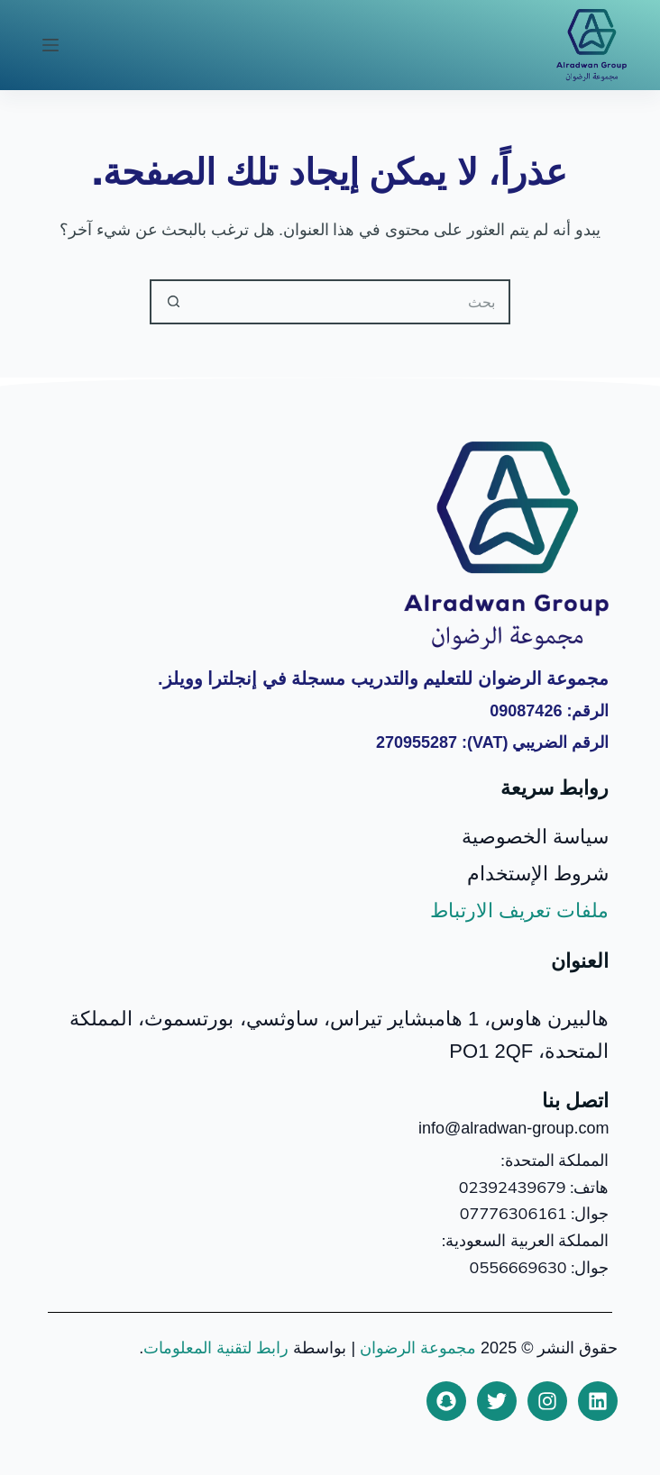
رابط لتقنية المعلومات (216, 1348)
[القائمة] (50, 45)
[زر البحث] (172, 301)
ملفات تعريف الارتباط (519, 910)
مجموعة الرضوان (418, 1348)
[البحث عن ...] (352, 301)
